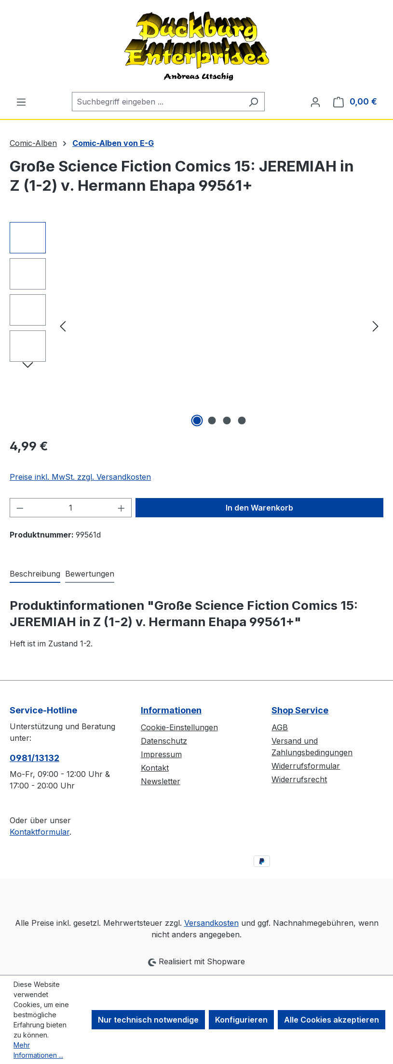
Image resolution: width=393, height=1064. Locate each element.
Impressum (161, 754)
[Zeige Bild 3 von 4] (226, 420)
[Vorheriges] (62, 326)
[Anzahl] (70, 507)
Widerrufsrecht (299, 779)
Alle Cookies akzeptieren (331, 1020)
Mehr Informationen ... (38, 1050)
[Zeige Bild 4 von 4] (241, 420)
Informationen (171, 710)
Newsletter (160, 781)
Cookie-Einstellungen (179, 727)
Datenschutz (164, 741)
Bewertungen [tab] (89, 573)
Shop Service (299, 710)
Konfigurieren (241, 1020)
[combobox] (157, 101)
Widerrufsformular (305, 766)
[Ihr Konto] (315, 101)
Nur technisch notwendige (148, 1020)
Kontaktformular (39, 832)
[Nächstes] (375, 326)
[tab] (35, 574)
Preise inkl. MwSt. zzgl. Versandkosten (80, 477)
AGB (279, 727)
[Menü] (21, 101)
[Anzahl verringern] (20, 507)
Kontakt (155, 768)
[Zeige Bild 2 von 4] (212, 420)
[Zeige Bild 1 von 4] (197, 420)
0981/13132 (34, 758)
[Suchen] (253, 101)
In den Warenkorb (259, 507)
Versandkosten (211, 923)
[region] (196, 325)
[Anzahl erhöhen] (121, 507)
